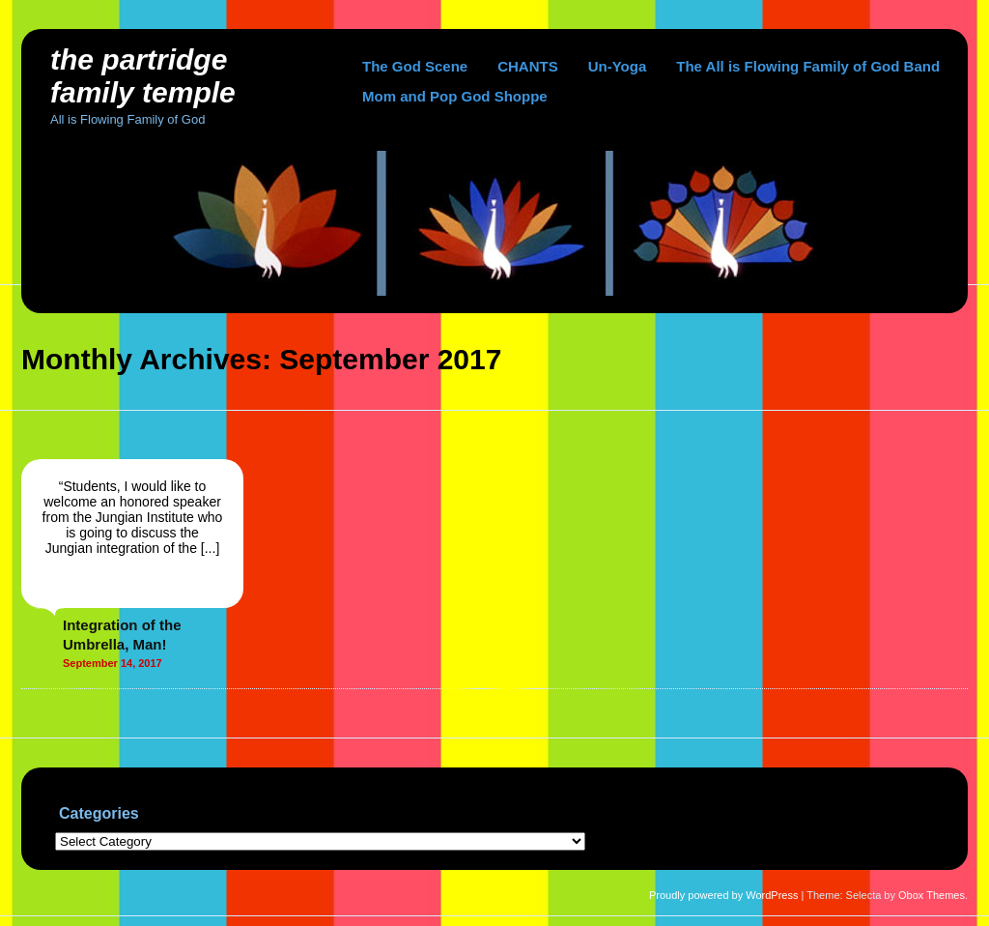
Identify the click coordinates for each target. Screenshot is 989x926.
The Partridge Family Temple (143, 75)
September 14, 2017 (112, 663)
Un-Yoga (617, 66)
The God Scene (414, 66)
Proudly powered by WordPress (723, 895)
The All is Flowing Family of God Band (808, 66)
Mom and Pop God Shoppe (455, 96)
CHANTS (527, 66)
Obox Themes (931, 895)
